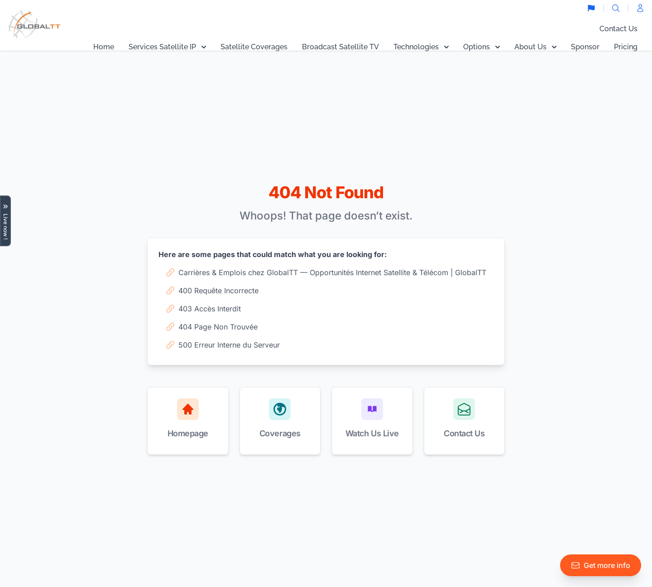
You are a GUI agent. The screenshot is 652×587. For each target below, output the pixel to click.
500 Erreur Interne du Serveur (223, 344)
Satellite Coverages (254, 47)
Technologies (421, 47)
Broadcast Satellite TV (340, 47)
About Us (535, 47)
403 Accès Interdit (203, 308)
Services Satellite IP (167, 47)
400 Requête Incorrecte (212, 290)
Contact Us (618, 28)
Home (103, 47)
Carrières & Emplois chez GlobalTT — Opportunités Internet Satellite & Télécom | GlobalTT (326, 272)
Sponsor (585, 47)
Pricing (626, 47)
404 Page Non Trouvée (212, 326)
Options (481, 47)
